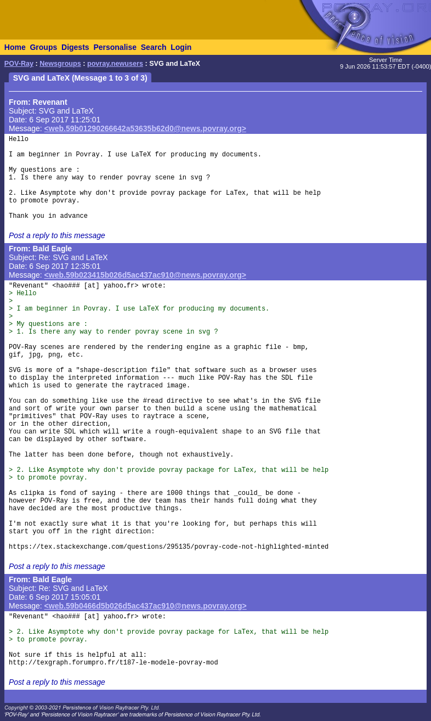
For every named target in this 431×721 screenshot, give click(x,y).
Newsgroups (60, 63)
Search (154, 47)
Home (15, 47)
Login (181, 47)
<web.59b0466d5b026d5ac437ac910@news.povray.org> (145, 605)
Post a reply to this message (57, 235)
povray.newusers (115, 63)
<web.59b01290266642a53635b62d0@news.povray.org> (145, 128)
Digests (75, 47)
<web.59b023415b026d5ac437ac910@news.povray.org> (145, 275)
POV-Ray (18, 63)
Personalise (115, 47)
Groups (43, 47)
